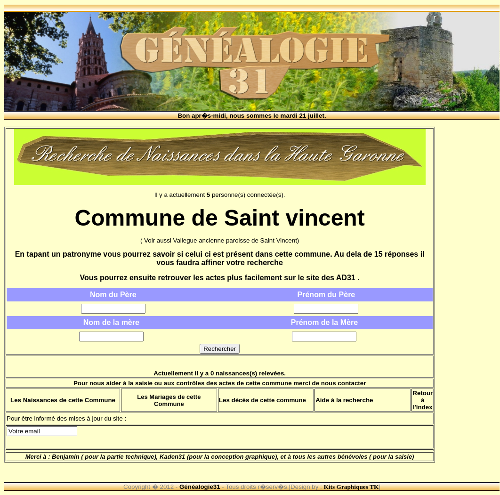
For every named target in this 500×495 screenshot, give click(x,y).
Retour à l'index (422, 400)
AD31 (345, 278)
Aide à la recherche (344, 400)
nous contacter (343, 383)
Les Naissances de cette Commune (62, 400)
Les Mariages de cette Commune (169, 400)
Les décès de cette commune (262, 400)
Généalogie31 (199, 486)
